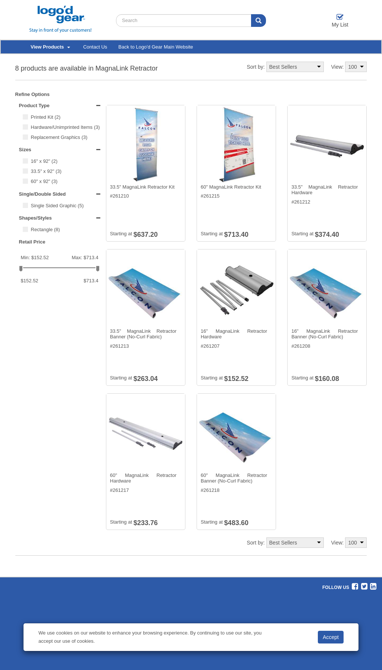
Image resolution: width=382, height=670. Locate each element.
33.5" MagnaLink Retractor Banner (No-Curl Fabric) (143, 334)
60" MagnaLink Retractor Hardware (143, 478)
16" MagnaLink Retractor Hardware (234, 334)
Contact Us (95, 47)
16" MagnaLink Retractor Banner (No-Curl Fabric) (324, 334)
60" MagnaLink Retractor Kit (231, 187)
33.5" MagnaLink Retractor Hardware (324, 190)
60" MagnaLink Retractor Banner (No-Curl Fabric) (234, 478)
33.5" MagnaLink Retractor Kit (142, 187)
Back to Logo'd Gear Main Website (155, 47)
